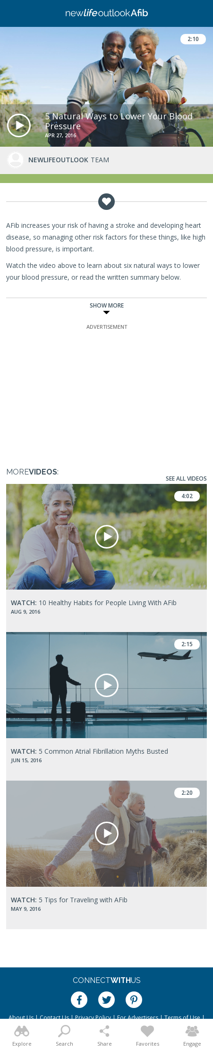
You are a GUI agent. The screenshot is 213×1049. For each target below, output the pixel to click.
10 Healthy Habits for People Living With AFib (94, 602)
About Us (21, 1018)
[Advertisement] (107, 391)
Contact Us (54, 1018)
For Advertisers (137, 1018)
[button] (19, 125)
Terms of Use (182, 1018)
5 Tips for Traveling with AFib (69, 899)
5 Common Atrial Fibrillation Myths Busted (89, 751)
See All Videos (186, 479)
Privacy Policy (93, 1018)
